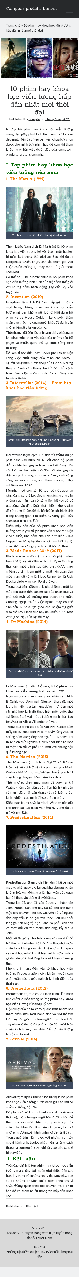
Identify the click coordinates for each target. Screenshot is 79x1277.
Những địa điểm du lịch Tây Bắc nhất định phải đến (39, 1254)
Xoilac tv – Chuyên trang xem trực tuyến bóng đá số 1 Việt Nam (39, 1235)
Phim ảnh (32, 1206)
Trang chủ (13, 25)
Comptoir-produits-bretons (31, 8)
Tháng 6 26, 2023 (57, 119)
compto (34, 119)
